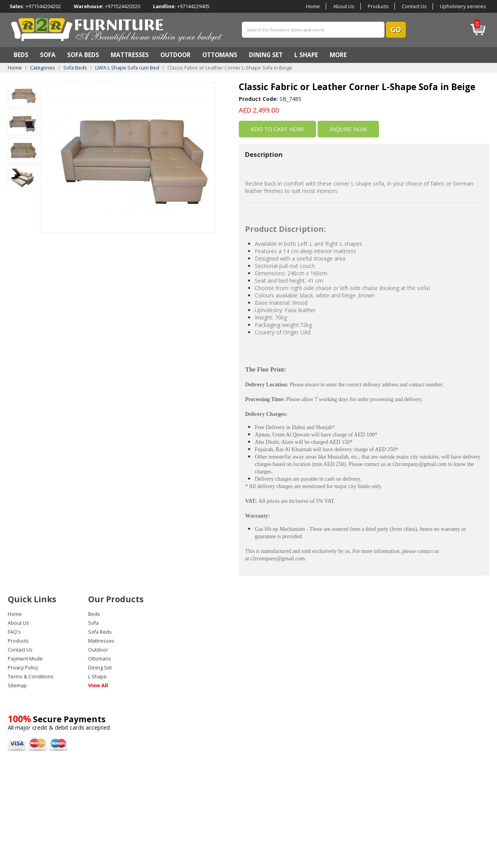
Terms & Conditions (31, 676)
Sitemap (17, 685)
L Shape (306, 55)
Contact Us (414, 6)
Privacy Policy (23, 667)
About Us (344, 6)
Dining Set (266, 55)
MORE (338, 55)
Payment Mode (25, 658)
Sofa (48, 55)
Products (378, 6)
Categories (42, 67)
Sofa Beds (83, 55)
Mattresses (130, 55)
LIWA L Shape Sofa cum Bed (127, 67)
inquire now (348, 129)
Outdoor (175, 55)
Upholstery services (463, 6)
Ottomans (219, 55)
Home (313, 6)
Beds (21, 55)
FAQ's (14, 632)
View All (98, 685)
